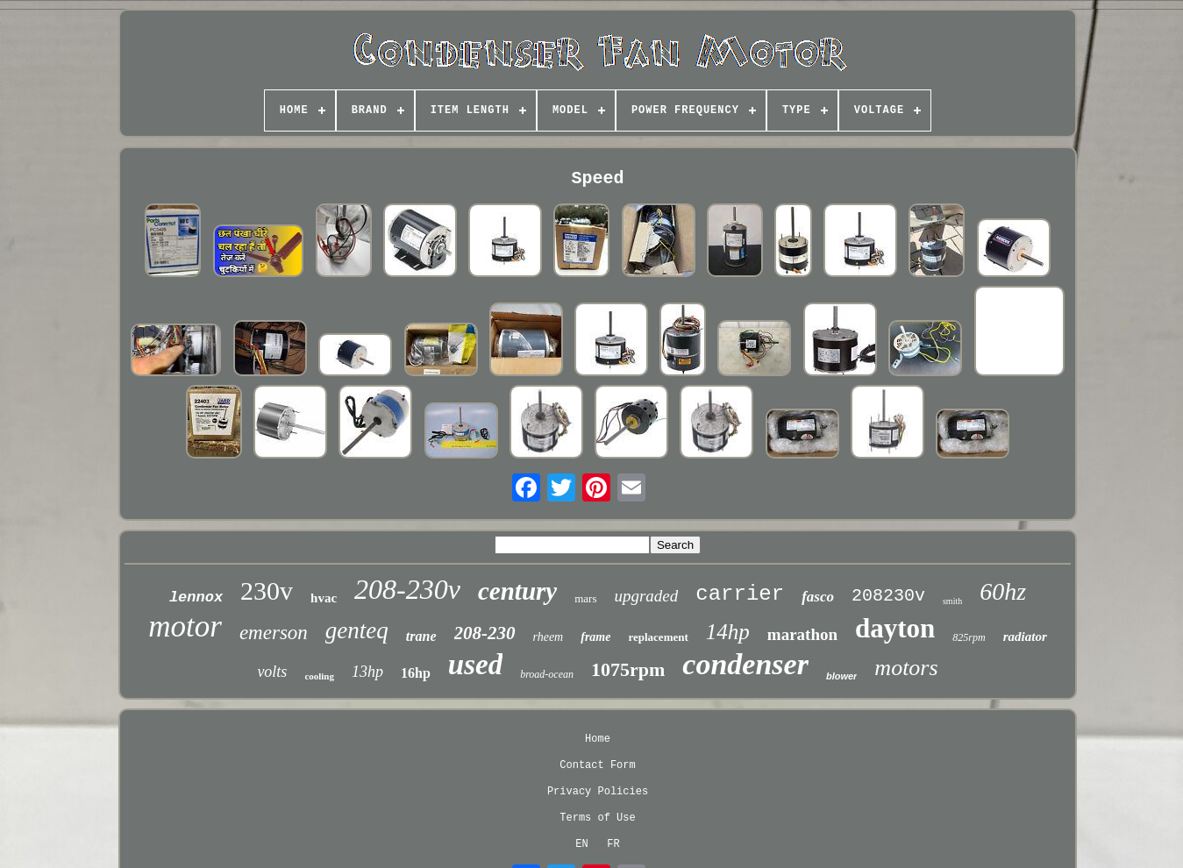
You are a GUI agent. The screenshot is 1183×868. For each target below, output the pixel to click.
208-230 (485, 633)
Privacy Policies (597, 792)
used (475, 664)
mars (585, 598)
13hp (367, 671)
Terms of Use (597, 818)
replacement (658, 637)
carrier (739, 594)
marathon (802, 634)
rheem (548, 637)
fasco (818, 596)
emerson (273, 633)
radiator (1025, 637)
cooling (319, 676)
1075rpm (628, 669)
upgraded (646, 596)
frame (595, 637)
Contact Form (597, 765)
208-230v (407, 589)
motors (905, 667)
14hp (728, 632)
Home (597, 739)
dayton (895, 628)
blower (841, 676)
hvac (323, 598)
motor (185, 626)
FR (613, 844)
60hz (1003, 591)
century (517, 591)
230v (266, 590)
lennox (196, 597)
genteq (356, 630)
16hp (416, 672)
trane (421, 636)
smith (952, 601)
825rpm (968, 637)
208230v (888, 596)
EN (581, 844)
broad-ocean (547, 674)
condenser (745, 664)
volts (272, 671)
